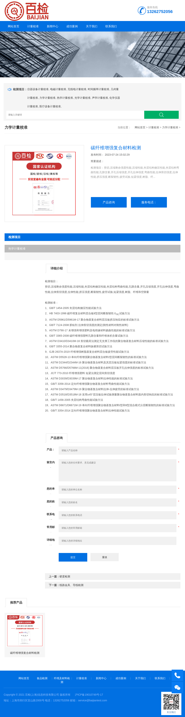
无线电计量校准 (77, 89)
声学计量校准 (100, 97)
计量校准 (33, 26)
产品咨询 (109, 202)
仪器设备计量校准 (38, 89)
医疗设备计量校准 (50, 106)
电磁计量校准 (58, 89)
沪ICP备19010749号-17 (89, 694)
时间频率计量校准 (98, 89)
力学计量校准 (47, 97)
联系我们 (111, 26)
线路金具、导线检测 (71, 585)
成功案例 (72, 26)
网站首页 (13, 26)
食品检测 (42, 678)
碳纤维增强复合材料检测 (24, 652)
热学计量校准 (65, 97)
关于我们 (91, 26)
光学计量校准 (82, 97)
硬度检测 (64, 576)
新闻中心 (52, 26)
